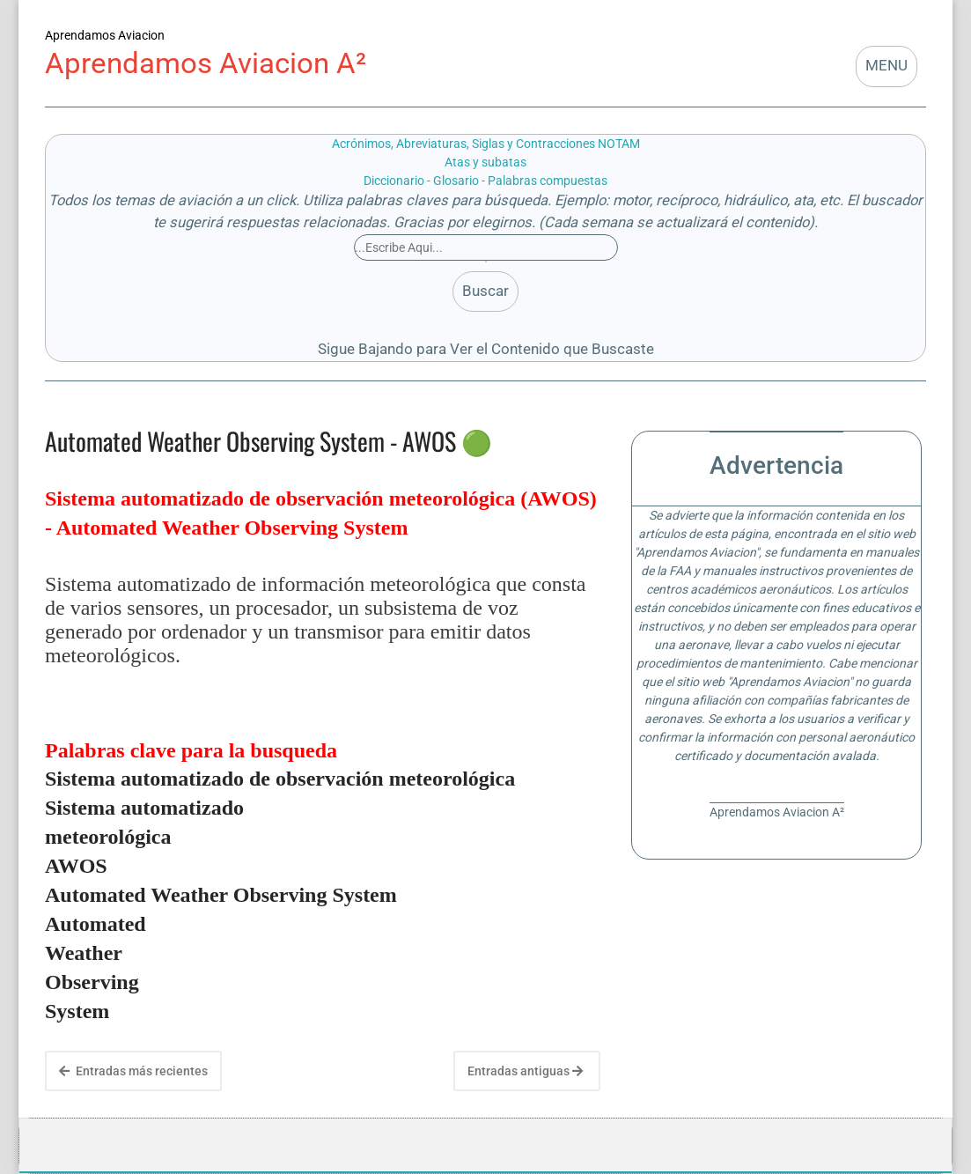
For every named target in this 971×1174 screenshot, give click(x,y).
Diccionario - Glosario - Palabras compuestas (485, 181)
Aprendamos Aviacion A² (205, 63)
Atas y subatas (485, 162)
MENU (886, 65)
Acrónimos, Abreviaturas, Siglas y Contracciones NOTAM (486, 144)
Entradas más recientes (133, 1071)
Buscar (485, 291)
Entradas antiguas (525, 1071)
